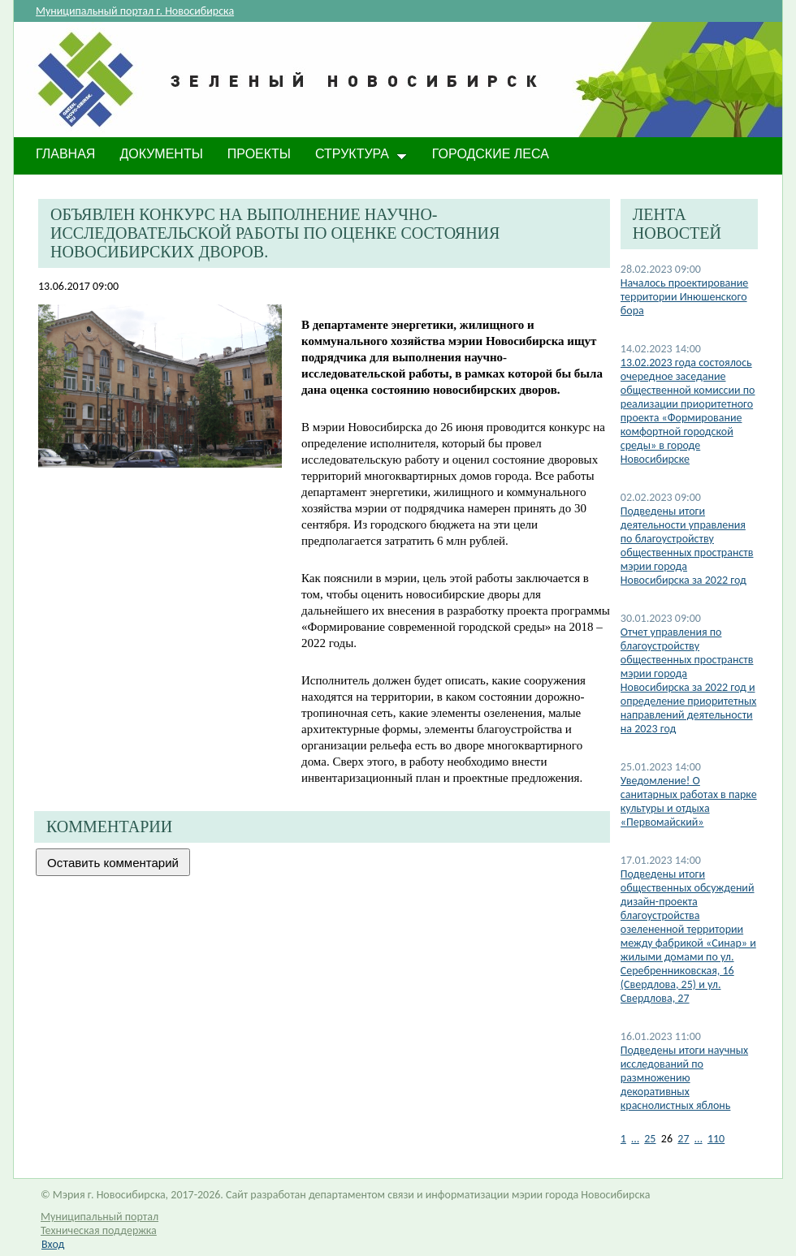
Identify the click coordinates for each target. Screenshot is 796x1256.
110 (716, 1139)
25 (649, 1139)
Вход (52, 1244)
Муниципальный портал (99, 1217)
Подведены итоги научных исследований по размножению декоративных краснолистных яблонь (684, 1077)
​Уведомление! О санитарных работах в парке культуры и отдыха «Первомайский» (689, 801)
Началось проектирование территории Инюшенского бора (685, 296)
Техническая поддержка (99, 1230)
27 (683, 1139)
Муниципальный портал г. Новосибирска (135, 11)
